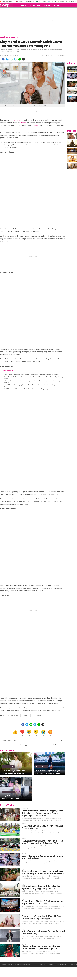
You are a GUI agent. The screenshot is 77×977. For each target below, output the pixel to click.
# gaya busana (13, 715)
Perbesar (59, 64)
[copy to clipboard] (23, 59)
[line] (11, 59)
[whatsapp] (19, 59)
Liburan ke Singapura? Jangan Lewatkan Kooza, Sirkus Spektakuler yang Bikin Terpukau (42, 947)
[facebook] (3, 59)
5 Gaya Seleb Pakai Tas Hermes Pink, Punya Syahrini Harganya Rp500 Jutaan (14, 797)
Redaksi (50, 965)
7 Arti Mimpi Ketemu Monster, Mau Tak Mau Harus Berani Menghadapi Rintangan (31, 374)
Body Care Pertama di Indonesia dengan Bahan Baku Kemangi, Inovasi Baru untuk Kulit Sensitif (43, 872)
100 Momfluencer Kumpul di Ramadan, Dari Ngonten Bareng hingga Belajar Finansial (41, 887)
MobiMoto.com (63, 1)
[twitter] (7, 59)
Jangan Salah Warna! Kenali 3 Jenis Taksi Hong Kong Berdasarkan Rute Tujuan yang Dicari (42, 842)
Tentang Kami (61, 965)
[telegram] (15, 59)
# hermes (24, 715)
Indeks (57, 5)
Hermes (23, 123)
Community (35, 5)
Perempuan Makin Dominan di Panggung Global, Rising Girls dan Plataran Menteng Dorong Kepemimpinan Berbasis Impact (43, 813)
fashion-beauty (8, 767)
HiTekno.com (52, 1)
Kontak (42, 965)
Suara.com (20, 1)
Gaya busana (16, 120)
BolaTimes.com (42, 1)
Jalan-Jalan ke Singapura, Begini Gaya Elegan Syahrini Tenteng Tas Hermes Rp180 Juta (48, 772)
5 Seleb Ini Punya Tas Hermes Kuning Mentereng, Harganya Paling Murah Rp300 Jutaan (13, 772)
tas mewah (35, 125)
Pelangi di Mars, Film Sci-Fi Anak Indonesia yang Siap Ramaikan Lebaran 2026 (43, 902)
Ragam (47, 5)
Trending (21, 5)
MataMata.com (30, 1)
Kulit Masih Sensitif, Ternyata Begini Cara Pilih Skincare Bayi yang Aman (28, 389)
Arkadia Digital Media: (7, 1)
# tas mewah (36, 715)
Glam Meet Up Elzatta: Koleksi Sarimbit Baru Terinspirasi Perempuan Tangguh (41, 917)
